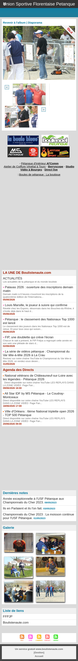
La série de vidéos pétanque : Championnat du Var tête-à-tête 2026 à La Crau (36, 353)
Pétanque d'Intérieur (40, 163)
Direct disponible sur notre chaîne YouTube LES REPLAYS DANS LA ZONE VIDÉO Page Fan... (34, 402)
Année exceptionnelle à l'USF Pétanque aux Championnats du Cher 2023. (33, 500)
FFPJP (7, 616)
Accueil (39, 656)
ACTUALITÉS (12, 278)
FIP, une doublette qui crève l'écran (29, 337)
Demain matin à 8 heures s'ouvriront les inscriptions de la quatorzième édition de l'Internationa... (33, 295)
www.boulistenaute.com (49, 649)
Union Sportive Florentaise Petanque (39, 3)
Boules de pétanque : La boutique (39, 174)
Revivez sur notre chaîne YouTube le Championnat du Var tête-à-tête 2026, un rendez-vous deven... (37, 360)
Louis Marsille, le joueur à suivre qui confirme (36, 305)
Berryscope (55, 166)
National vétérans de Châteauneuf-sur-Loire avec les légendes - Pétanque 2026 (38, 377)
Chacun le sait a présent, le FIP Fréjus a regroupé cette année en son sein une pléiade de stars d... (37, 342)
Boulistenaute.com (16, 622)
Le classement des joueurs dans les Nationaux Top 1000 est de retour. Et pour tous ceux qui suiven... (36, 327)
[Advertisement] (37, 229)
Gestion (39, 652)
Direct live (51, 169)
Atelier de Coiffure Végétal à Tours (25, 166)
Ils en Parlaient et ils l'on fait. (22, 508)
